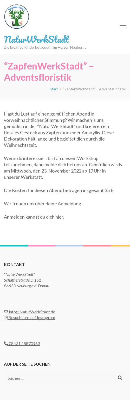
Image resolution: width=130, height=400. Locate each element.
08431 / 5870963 (22, 343)
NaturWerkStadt (36, 39)
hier (59, 217)
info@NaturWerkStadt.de (29, 311)
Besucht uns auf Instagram (29, 317)
